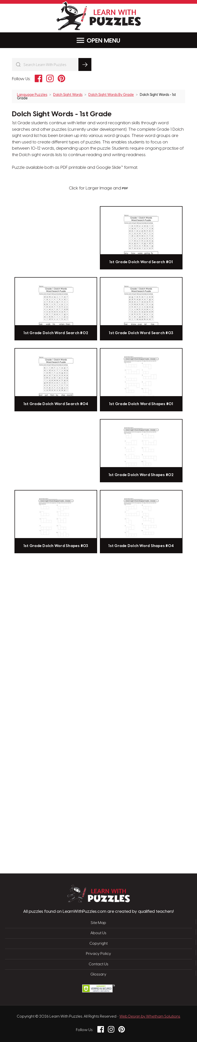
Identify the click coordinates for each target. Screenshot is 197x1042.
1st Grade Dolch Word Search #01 (141, 262)
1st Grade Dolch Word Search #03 (141, 333)
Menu (98, 40)
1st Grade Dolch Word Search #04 (55, 404)
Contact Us (98, 964)
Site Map (98, 923)
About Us (98, 933)
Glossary (98, 975)
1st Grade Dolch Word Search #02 (55, 333)
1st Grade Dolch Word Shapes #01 (141, 404)
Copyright (98, 944)
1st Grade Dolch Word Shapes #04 (141, 546)
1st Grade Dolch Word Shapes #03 (55, 546)
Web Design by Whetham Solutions (149, 1017)
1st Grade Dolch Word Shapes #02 (141, 475)
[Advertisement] (74, 635)
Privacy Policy (98, 954)
